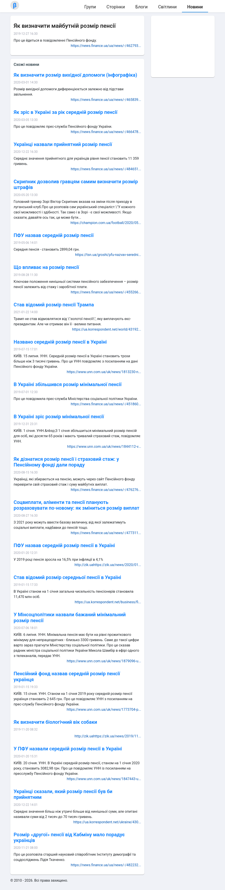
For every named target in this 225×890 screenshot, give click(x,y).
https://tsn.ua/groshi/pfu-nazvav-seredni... (108, 255)
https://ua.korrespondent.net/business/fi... (108, 602)
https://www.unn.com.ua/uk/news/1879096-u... (104, 661)
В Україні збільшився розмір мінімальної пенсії (68, 384)
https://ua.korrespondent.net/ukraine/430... (107, 822)
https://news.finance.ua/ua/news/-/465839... (106, 100)
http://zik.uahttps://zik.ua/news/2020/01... (107, 565)
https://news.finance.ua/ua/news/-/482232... (106, 865)
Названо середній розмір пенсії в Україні (60, 342)
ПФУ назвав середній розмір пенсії (54, 235)
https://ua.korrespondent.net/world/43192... (106, 329)
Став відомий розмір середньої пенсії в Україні (67, 577)
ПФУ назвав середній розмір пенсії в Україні (64, 545)
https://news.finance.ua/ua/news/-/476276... (106, 490)
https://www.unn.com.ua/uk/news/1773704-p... (104, 709)
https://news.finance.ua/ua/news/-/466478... (106, 132)
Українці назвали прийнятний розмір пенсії (63, 144)
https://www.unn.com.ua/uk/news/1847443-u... (104, 779)
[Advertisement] (182, 46)
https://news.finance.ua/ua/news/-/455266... (106, 292)
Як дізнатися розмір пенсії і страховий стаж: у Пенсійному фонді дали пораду (66, 462)
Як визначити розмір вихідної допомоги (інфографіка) (75, 75)
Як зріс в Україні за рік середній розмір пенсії (65, 112)
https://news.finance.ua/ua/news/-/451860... (106, 404)
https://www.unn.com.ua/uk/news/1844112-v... (104, 446)
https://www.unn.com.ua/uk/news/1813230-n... (104, 372)
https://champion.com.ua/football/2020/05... (106, 223)
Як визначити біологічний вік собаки (55, 722)
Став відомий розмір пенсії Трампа (54, 304)
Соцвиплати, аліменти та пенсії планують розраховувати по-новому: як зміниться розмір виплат (76, 505)
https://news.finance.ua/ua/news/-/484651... (106, 169)
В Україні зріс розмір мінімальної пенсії (59, 416)
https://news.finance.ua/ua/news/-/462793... (106, 46)
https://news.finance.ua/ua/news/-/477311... (106, 533)
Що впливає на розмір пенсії (46, 267)
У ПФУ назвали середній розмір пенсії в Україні (68, 748)
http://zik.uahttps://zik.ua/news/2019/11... (107, 736)
